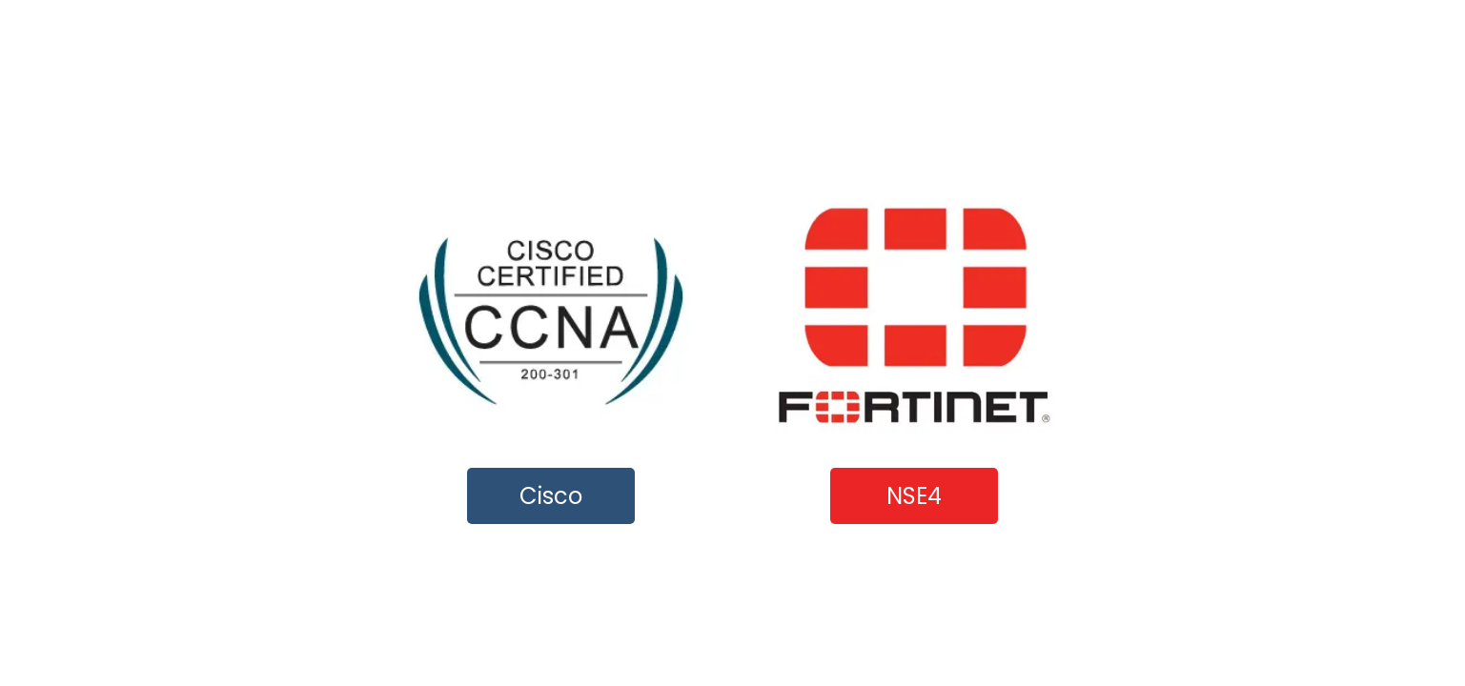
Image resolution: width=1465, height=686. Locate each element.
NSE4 (914, 496)
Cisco (550, 496)
